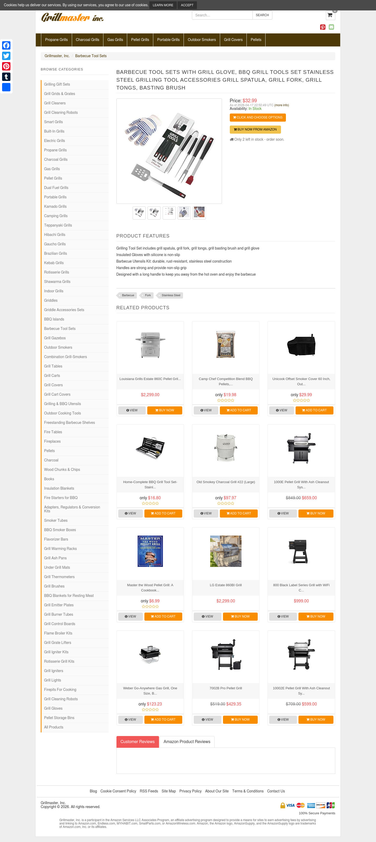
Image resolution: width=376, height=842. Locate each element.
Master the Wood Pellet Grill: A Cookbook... (150, 587)
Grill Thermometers (59, 577)
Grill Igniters (53, 671)
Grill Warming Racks (60, 549)
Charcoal (51, 460)
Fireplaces (52, 441)
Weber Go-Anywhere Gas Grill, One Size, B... (150, 690)
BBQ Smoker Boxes (60, 530)
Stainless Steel (171, 295)
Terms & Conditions (247, 791)
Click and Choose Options (258, 117)
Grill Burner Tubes (58, 614)
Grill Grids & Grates (59, 94)
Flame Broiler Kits (58, 633)
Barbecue (128, 295)
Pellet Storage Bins (59, 718)
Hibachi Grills (54, 235)
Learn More (163, 5)
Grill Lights (52, 680)
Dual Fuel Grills (56, 188)
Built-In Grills (54, 131)
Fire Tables (53, 432)
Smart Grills (53, 122)
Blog (93, 791)
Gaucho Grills (55, 244)
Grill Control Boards (59, 624)
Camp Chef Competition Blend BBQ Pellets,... (226, 381)
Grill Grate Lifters (57, 643)
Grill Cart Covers (57, 394)
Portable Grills (168, 40)
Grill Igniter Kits (56, 652)
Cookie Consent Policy (118, 791)
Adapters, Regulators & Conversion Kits (72, 509)
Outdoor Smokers (202, 40)
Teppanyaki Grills (58, 225)
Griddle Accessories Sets (64, 310)
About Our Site (217, 791)
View (132, 410)
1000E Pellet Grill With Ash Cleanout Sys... (301, 484)
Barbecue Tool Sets (91, 56)
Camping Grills (56, 216)
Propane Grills (56, 40)
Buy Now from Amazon (255, 129)
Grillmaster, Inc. (57, 56)
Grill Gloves (53, 708)
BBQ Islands (54, 319)
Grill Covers (233, 40)
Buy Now (164, 410)
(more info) (281, 105)
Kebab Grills (54, 263)
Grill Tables (53, 366)
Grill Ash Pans (55, 558)
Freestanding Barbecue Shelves (69, 423)
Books (49, 479)
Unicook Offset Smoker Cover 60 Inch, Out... (301, 381)
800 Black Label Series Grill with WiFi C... (301, 587)
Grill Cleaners (55, 103)
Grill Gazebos (55, 338)
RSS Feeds (149, 791)
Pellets (256, 40)
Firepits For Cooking (60, 690)
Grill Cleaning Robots (61, 113)
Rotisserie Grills (56, 272)
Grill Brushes (54, 586)
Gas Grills (115, 40)
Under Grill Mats (57, 568)
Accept (187, 5)
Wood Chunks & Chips (62, 470)
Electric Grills (54, 141)
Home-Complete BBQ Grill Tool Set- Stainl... (150, 484)
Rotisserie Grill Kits (59, 661)
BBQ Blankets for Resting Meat (69, 596)
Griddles (50, 301)
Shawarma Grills (57, 282)
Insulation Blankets (59, 488)
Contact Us (276, 791)
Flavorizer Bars (56, 539)
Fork (148, 295)
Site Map (169, 791)
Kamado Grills (55, 207)
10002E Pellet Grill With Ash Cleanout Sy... (301, 690)
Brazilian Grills (55, 254)
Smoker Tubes (56, 521)
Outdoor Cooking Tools (62, 413)
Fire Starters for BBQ (61, 498)
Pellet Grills (140, 40)
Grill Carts (52, 376)
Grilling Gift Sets (57, 84)
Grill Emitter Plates (59, 605)
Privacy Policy (190, 791)
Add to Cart (239, 410)
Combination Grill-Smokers (65, 357)
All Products (53, 727)
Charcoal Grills (87, 40)
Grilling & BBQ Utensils (62, 404)
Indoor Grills (53, 291)
